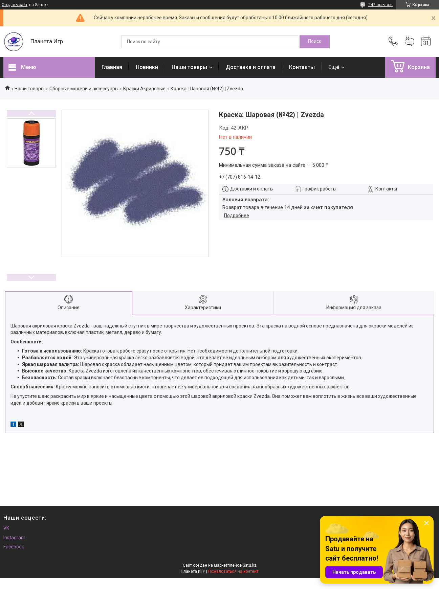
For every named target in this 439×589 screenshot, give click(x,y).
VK (6, 528)
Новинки (147, 67)
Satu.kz (250, 565)
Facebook (13, 546)
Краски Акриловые (144, 88)
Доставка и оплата (251, 67)
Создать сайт (14, 4)
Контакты (302, 67)
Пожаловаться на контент (233, 571)
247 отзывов (380, 4)
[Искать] (315, 41)
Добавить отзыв (409, 41)
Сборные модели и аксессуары (83, 88)
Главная (112, 67)
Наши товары (189, 67)
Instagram (14, 537)
